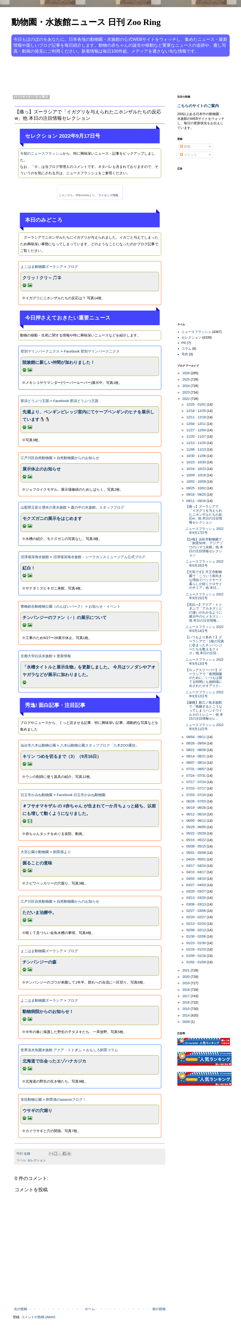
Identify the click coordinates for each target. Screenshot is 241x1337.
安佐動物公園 (31, 1099)
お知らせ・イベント (104, 606)
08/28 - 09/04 (196, 743)
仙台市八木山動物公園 (38, 745)
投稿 (185, 146)
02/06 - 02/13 (196, 930)
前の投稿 (159, 1309)
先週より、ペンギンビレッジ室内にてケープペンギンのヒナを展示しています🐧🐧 (88, 416)
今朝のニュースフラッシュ (41, 153)
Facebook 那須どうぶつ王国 (76, 401)
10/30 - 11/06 (196, 456)
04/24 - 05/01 (196, 859)
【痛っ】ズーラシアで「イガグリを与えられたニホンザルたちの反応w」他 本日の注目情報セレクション (203, 514)
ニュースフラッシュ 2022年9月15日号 (204, 596)
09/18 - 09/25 (196, 494)
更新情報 (64, 656)
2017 (186, 996)
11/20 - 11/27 (196, 436)
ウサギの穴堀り (37, 1110)
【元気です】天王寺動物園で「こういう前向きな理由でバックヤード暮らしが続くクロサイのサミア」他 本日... (203, 580)
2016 (186, 1002)
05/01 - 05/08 (196, 853)
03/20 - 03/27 (196, 891)
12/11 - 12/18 (196, 417)
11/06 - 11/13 (196, 449)
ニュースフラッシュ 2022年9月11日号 (204, 727)
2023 (186, 392)
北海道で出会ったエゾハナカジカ (54, 1061)
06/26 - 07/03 (196, 801)
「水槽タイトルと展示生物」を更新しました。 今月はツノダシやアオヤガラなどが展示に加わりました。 (88, 671)
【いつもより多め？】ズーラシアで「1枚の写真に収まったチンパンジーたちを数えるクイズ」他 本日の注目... (204, 645)
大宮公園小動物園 (35, 852)
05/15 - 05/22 (196, 840)
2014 (186, 1015)
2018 (186, 990)
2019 (186, 983)
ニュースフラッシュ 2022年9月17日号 (204, 531)
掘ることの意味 (37, 863)
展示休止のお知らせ (41, 469)
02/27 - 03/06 (196, 911)
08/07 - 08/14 (196, 762)
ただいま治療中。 (39, 912)
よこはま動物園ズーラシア (42, 267)
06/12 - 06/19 (196, 814)
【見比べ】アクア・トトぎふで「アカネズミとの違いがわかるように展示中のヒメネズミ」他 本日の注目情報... (203, 612)
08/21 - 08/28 (196, 750)
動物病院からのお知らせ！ (47, 1011)
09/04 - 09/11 (196, 737)
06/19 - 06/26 (196, 808)
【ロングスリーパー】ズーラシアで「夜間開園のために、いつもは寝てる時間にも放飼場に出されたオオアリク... (203, 678)
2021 (186, 970)
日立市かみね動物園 (36, 795)
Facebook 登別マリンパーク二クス (92, 351)
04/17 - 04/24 (196, 866)
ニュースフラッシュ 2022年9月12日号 (204, 694)
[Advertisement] (103, 75)
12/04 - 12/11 (196, 424)
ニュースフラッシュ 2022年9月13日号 (204, 661)
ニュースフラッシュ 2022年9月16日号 (204, 563)
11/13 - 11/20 (196, 443)
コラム (186, 348)
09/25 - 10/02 (196, 488)
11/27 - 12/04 (196, 430)
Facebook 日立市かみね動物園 (81, 795)
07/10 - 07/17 (196, 788)
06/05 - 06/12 (196, 820)
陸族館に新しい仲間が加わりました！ (58, 362)
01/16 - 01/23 (196, 949)
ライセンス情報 (108, 195)
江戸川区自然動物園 (36, 458)
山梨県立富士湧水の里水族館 (44, 507)
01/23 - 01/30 (196, 943)
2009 (186, 1022)
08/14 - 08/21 (196, 756)
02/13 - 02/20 (196, 924)
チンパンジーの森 (39, 962)
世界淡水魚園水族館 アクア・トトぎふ (51, 1050)
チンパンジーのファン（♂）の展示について (64, 617)
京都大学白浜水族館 (36, 656)
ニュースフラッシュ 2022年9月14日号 (204, 629)
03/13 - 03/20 (196, 898)
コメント (188, 155)
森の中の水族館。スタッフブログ (97, 507)
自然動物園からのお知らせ (78, 458)
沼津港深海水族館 (35, 557)
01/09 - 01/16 (196, 956)
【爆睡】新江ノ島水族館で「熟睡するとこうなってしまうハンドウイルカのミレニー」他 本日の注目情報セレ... (204, 710)
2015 (186, 1009)
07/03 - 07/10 (196, 795)
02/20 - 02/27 (196, 917)
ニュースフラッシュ (196, 332)
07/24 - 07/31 (196, 775)
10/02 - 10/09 (196, 481)
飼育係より (62, 852)
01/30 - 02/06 (196, 936)
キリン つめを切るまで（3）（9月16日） (61, 756)
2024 (186, 386)
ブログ (72, 267)
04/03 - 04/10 (196, 878)
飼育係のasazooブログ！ (66, 1099)
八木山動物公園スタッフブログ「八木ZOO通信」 (99, 745)
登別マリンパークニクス (40, 351)
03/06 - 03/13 (196, 904)
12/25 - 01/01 (196, 404)
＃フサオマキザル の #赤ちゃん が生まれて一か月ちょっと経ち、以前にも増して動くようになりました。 (89, 810)
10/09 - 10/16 (196, 475)
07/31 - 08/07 (196, 769)
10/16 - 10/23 (196, 469)
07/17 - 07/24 (196, 782)
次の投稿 (20, 1309)
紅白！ (28, 568)
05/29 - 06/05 (196, 827)
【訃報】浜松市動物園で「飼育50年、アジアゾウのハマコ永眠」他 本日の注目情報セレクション (204, 547)
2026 (186, 373)
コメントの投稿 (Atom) (38, 1317)
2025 (186, 379)
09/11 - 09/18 (196, 501)
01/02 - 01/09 (196, 962)
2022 (186, 399)
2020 (186, 977)
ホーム (90, 1309)
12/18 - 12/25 (196, 411)
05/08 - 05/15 (196, 846)
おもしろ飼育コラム (102, 1050)
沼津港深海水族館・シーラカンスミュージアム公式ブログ (99, 557)
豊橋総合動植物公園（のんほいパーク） (52, 606)
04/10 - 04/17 (196, 872)
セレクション (36, 1160)
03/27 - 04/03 (196, 885)
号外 (184, 354)
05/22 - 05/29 (196, 833)
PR (183, 343)
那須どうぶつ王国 (35, 401)
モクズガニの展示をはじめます (52, 518)
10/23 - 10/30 (196, 462)
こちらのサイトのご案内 (198, 106)
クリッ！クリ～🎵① (41, 277)
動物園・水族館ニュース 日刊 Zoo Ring (86, 22)
